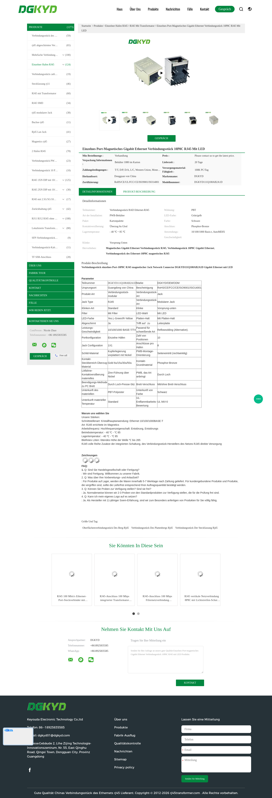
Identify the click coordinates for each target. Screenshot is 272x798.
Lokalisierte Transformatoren (51, 228)
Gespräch (225, 9)
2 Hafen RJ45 (51, 151)
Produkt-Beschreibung (139, 191)
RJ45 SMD (51, 103)
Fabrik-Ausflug (124, 735)
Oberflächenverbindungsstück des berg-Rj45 (105, 527)
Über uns (135, 9)
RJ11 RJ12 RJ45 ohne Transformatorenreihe (51, 218)
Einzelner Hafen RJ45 (51, 64)
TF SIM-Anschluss (51, 257)
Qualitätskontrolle (43, 280)
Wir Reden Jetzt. (40, 310)
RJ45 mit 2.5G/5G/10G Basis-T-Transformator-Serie (51, 199)
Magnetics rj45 (51, 141)
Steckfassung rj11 (51, 84)
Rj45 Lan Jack (51, 132)
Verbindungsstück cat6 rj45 (51, 74)
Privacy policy (124, 767)
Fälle (190, 9)
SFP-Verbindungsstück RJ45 (51, 238)
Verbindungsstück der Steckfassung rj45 (196, 527)
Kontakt (204, 9)
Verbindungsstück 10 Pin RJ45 (51, 170)
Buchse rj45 (51, 122)
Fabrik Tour (37, 273)
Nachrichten (173, 9)
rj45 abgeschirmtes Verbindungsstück (51, 45)
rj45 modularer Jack (51, 113)
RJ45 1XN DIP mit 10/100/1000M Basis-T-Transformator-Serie (51, 180)
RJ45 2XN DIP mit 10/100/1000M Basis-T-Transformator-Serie (51, 190)
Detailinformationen (97, 191)
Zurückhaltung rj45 (51, 209)
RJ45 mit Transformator (51, 93)
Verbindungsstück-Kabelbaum (51, 247)
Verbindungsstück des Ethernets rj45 (51, 36)
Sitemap (120, 759)
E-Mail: (48, 735)
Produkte (153, 9)
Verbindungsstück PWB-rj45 (51, 161)
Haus (120, 9)
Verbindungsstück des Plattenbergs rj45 (152, 527)
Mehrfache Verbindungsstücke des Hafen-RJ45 (51, 55)
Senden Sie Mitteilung (194, 778)
